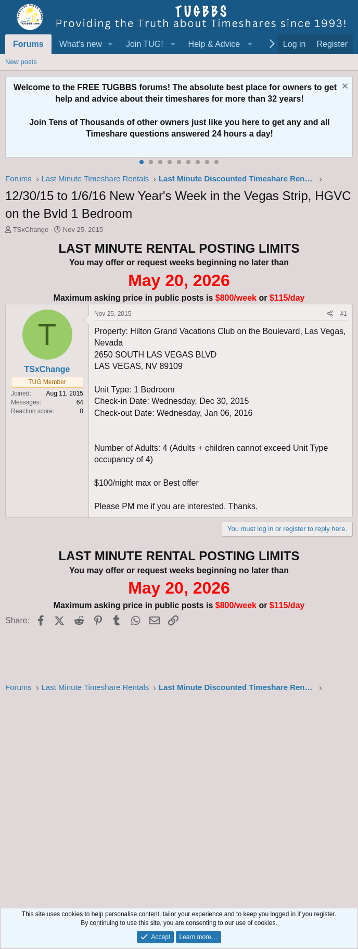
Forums (28, 44)
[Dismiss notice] (343, 87)
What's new (80, 44)
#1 (343, 313)
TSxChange (31, 229)
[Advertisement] (179, 797)
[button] (110, 44)
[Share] (330, 314)
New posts (21, 62)
